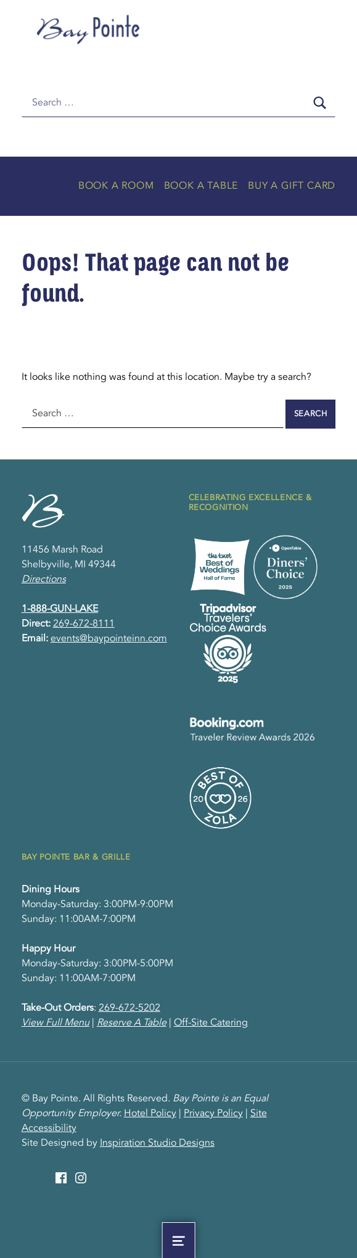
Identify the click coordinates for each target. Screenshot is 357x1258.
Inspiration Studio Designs (157, 1143)
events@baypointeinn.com (109, 639)
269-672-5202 (129, 1008)
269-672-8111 (84, 624)
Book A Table (201, 186)
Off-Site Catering (211, 1023)
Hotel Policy (150, 1114)
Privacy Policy (213, 1114)
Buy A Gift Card (291, 186)
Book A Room (116, 186)
